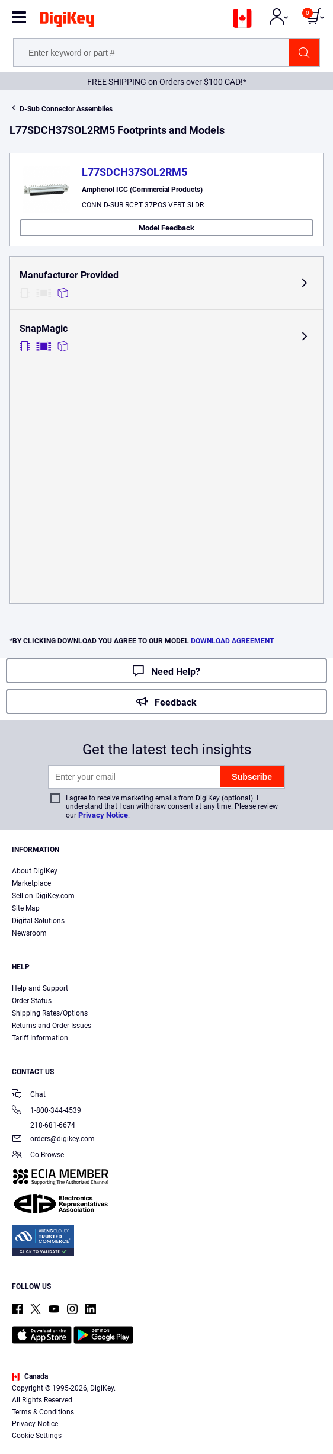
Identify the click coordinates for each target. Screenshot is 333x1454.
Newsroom (29, 933)
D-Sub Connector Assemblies (66, 109)
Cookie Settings (37, 1435)
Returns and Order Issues (51, 1025)
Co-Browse (38, 1155)
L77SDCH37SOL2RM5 (134, 172)
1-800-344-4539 (46, 1111)
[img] (67, 21)
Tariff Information (40, 1038)
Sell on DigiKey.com (43, 896)
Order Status (32, 1001)
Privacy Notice (103, 815)
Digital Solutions (38, 921)
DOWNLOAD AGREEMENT (232, 641)
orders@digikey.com (53, 1139)
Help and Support (40, 988)
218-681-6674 (43, 1125)
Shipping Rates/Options (50, 1013)
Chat (29, 1095)
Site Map (26, 908)
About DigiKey (34, 871)
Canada (30, 1376)
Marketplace (31, 883)
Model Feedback (166, 227)
